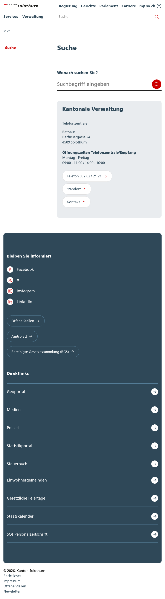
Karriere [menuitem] (128, 6)
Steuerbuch (17, 463)
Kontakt (76, 202)
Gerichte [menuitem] (88, 6)
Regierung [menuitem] (68, 6)
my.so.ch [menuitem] (150, 6)
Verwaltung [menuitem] (32, 16)
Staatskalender (20, 516)
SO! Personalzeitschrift (27, 534)
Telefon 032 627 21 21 (87, 176)
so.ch (7, 31)
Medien (14, 409)
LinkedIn (19, 302)
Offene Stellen (25, 321)
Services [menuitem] (10, 16)
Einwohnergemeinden (27, 480)
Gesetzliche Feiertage (26, 498)
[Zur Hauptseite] (20, 5)
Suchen (156, 84)
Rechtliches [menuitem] (12, 576)
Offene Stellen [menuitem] (14, 586)
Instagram (21, 291)
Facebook (20, 269)
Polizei (13, 427)
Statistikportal (19, 445)
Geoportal (16, 391)
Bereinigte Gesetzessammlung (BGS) (43, 351)
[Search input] (110, 16)
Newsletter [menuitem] (12, 591)
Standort (77, 189)
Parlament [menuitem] (108, 6)
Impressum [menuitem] (11, 581)
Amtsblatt (22, 336)
